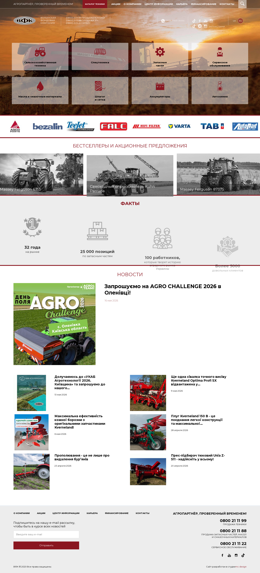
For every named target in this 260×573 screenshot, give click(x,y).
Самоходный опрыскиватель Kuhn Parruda (122, 211)
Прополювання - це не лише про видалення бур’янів (81, 457)
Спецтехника (100, 63)
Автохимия (220, 97)
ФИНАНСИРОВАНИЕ (117, 513)
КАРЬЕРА (92, 513)
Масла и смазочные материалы (40, 99)
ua (234, 21)
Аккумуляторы (160, 99)
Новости (130, 274)
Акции (41, 513)
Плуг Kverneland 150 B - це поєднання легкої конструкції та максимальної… (197, 420)
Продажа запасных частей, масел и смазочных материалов (224, 534)
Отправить (46, 545)
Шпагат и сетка (100, 99)
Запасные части (160, 66)
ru (240, 21)
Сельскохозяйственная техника (40, 66)
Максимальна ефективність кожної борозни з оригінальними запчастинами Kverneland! (79, 421)
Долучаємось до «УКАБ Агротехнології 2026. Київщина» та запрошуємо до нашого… (79, 382)
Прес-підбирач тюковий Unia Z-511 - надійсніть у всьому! (198, 457)
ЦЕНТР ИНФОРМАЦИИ (66, 513)
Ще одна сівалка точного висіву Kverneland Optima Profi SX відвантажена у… (198, 380)
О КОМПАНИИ (21, 513)
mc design (241, 566)
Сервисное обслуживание (220, 65)
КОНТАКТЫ (142, 513)
